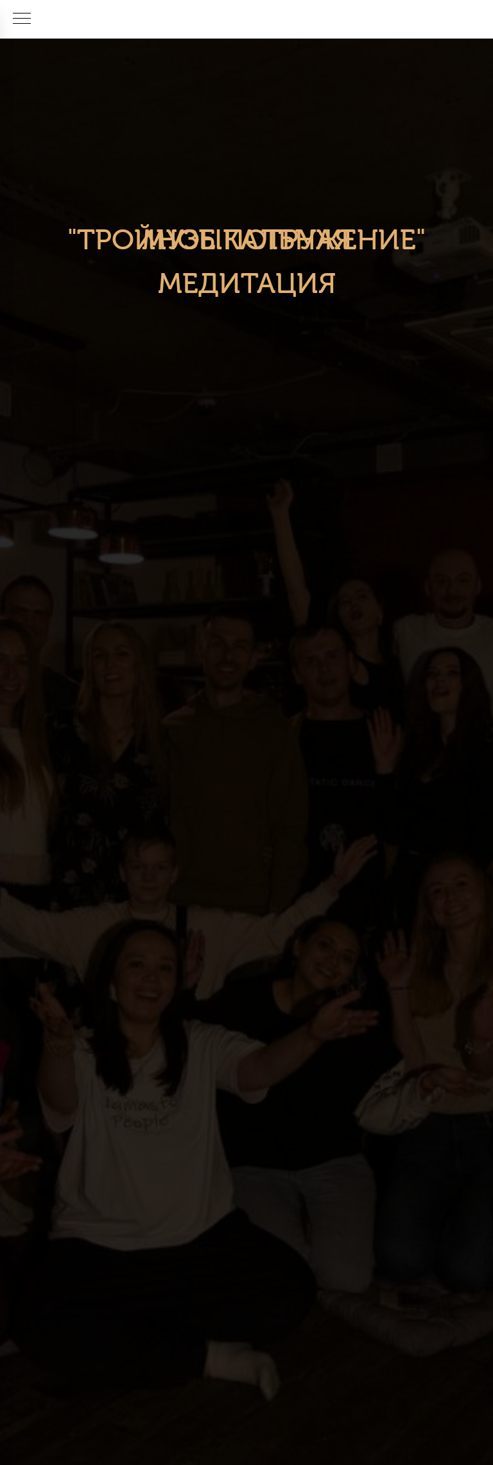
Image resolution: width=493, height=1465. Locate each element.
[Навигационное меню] (22, 19)
